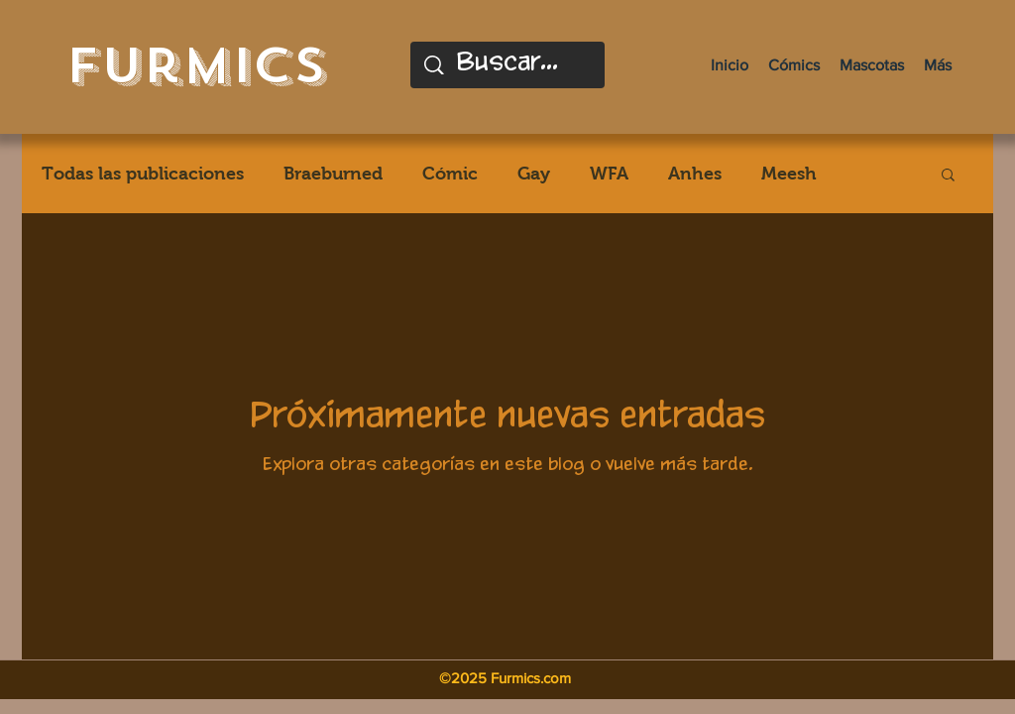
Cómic (450, 173)
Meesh (789, 173)
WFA (609, 173)
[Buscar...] (509, 65)
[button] (948, 176)
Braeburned (333, 173)
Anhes (695, 173)
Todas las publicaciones (143, 173)
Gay (533, 173)
